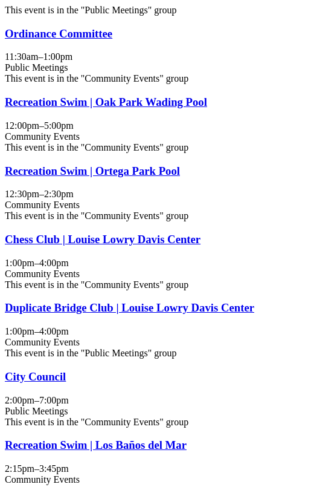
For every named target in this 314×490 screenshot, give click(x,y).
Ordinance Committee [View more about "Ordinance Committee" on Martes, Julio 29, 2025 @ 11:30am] (58, 33)
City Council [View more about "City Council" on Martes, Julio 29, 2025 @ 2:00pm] (35, 376)
